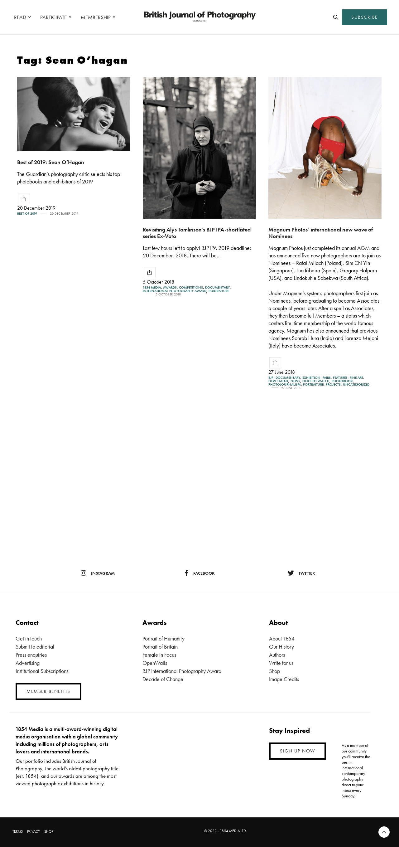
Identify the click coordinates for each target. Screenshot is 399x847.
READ (20, 17)
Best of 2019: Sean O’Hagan (50, 162)
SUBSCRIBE (364, 17)
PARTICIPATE (53, 17)
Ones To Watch (315, 381)
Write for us (281, 662)
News (295, 381)
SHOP (48, 831)
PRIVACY (33, 831)
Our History (281, 646)
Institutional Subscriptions (42, 670)
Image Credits (284, 679)
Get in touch (29, 638)
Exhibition (311, 377)
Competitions (191, 287)
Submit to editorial (35, 646)
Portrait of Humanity (163, 638)
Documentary (217, 287)
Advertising (28, 662)
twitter (301, 573)
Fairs (327, 377)
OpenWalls (154, 662)
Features (340, 377)
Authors (277, 654)
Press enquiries (31, 654)
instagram (98, 573)
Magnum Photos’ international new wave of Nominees (320, 233)
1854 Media (152, 287)
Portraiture (219, 291)
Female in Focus (159, 654)
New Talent (278, 381)
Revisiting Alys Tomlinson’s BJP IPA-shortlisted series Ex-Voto (197, 233)
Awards (170, 287)
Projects (333, 384)
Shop (274, 670)
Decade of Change (162, 679)
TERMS (17, 831)
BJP (270, 377)
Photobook (342, 381)
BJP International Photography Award (181, 670)
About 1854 (282, 638)
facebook (200, 573)
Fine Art (356, 377)
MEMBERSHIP (96, 17)
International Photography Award (174, 291)
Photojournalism (284, 384)
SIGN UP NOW (297, 751)
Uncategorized (356, 384)
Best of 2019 (27, 213)
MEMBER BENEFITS (48, 691)
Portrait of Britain (160, 646)
